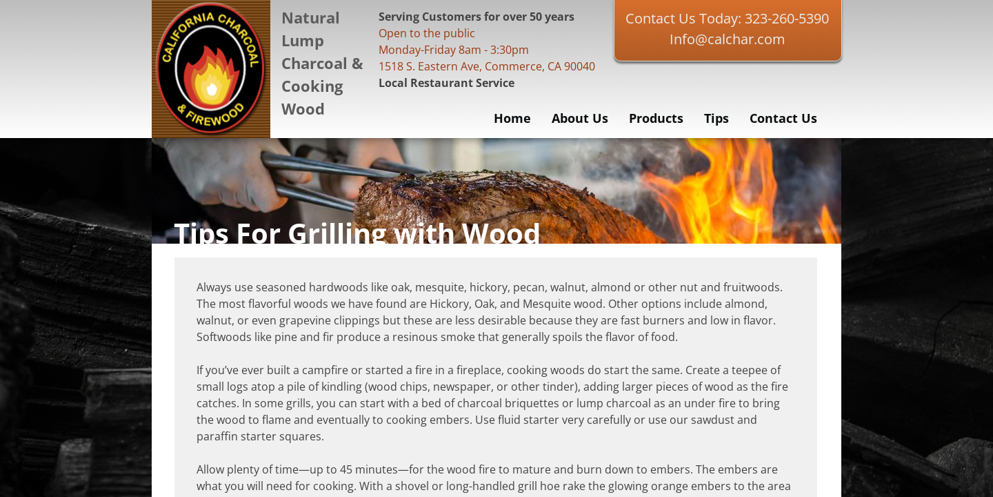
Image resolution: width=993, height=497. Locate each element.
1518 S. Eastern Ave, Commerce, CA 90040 (487, 66)
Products (656, 118)
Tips (716, 118)
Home (512, 118)
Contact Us (783, 118)
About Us (580, 118)
